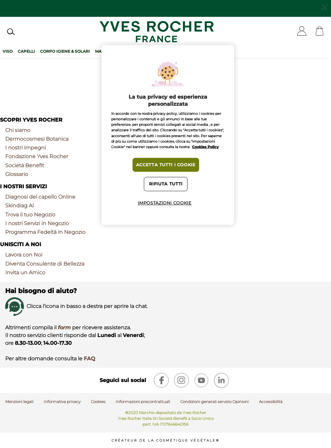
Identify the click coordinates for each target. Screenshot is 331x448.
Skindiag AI (19, 205)
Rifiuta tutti (166, 183)
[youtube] (201, 380)
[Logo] (157, 31)
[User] (302, 31)
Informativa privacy (62, 401)
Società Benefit (24, 165)
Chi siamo (17, 130)
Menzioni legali (19, 401)
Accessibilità (271, 401)
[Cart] (319, 31)
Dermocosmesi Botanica (37, 139)
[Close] (324, 6)
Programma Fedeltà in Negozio (45, 232)
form (64, 327)
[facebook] (161, 380)
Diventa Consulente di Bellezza (44, 264)
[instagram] (181, 380)
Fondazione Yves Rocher (36, 156)
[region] (167, 135)
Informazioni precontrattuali (143, 401)
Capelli (26, 51)
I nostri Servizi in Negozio (37, 223)
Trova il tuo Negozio (30, 215)
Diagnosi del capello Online (40, 197)
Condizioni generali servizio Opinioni (214, 401)
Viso (8, 51)
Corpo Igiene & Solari (65, 51)
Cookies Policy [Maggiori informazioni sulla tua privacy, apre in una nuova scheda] (205, 147)
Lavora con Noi (23, 255)
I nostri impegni (25, 148)
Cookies (98, 401)
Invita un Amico (25, 272)
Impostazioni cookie (165, 203)
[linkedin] (221, 380)
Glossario (16, 174)
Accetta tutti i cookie (166, 164)
